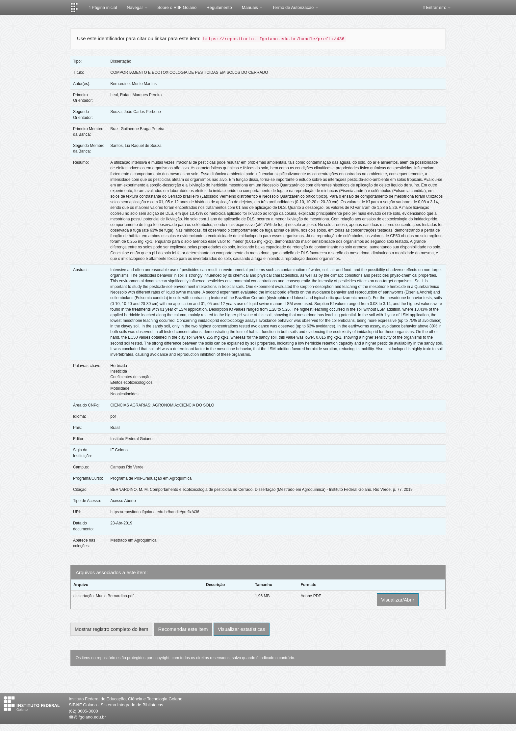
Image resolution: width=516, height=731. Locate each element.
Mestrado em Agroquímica (133, 540)
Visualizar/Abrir (397, 600)
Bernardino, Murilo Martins (133, 83)
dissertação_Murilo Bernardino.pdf (103, 596)
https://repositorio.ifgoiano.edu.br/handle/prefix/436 (154, 512)
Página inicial (103, 7)
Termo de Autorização (295, 7)
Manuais (252, 7)
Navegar (137, 7)
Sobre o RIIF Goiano (176, 7)
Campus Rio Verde (126, 467)
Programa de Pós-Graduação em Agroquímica (151, 478)
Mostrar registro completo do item (111, 629)
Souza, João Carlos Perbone (135, 111)
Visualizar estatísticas (241, 629)
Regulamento (219, 7)
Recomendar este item (183, 629)
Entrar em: (437, 7)
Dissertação (120, 61)
